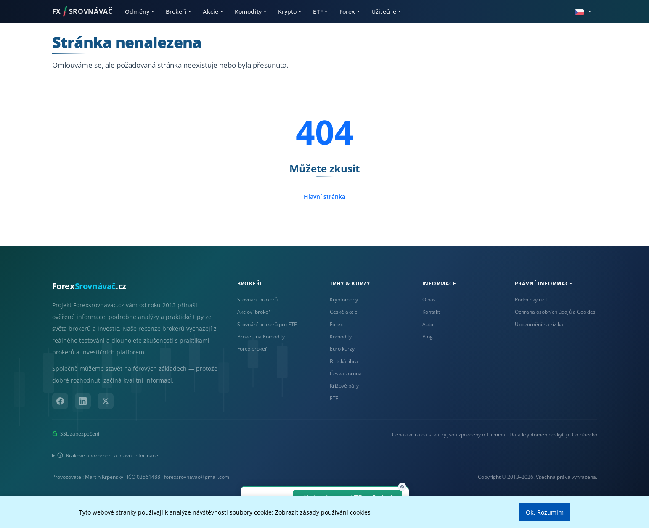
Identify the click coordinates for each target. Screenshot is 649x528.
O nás (429, 299)
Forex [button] (347, 12)
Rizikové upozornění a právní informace (107, 455)
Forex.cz (89, 286)
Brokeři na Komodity (261, 336)
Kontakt (431, 311)
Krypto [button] (287, 12)
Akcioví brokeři (254, 311)
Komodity (341, 336)
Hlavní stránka (324, 197)
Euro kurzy (342, 348)
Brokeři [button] (176, 12)
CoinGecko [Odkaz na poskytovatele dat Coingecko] (584, 434)
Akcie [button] (210, 12)
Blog (427, 336)
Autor (428, 324)
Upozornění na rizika (539, 324)
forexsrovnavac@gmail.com (196, 476)
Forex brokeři (252, 348)
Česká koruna (346, 373)
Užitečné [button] (383, 12)
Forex (336, 324)
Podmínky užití (531, 299)
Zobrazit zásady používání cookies (323, 512)
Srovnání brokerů (257, 299)
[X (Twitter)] (106, 401)
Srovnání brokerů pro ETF (267, 324)
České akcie (344, 311)
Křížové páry (344, 385)
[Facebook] (60, 401)
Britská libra (344, 361)
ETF (334, 398)
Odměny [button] (137, 12)
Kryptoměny (344, 299)
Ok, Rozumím (545, 512)
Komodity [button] (248, 12)
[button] (583, 11)
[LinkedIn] (83, 401)
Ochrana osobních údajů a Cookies (555, 311)
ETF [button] (318, 12)
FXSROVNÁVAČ (82, 11)
